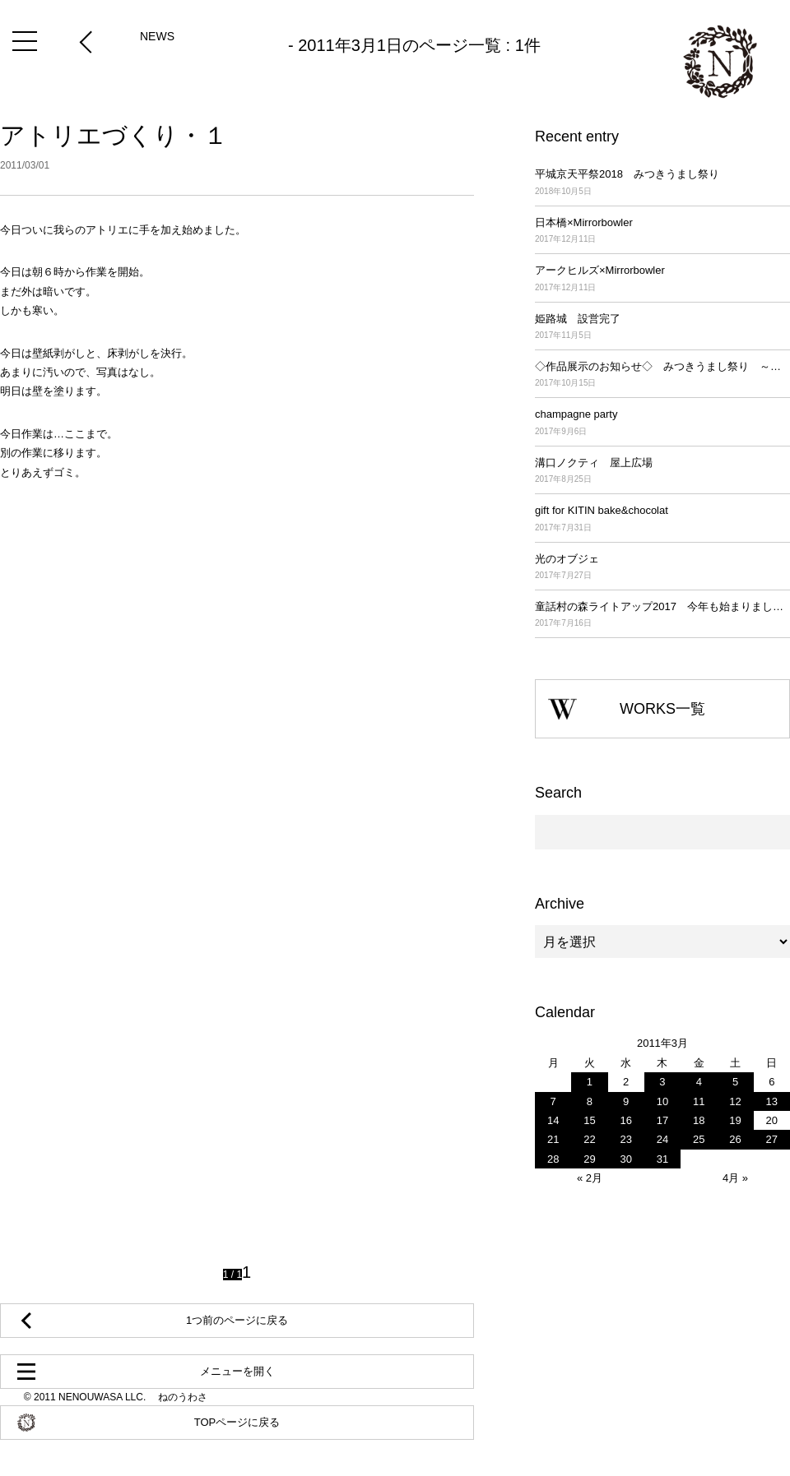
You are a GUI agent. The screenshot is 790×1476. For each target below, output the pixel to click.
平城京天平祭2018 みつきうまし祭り (662, 183)
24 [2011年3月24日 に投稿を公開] (662, 1139)
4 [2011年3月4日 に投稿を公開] (699, 1082)
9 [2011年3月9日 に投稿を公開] (626, 1101)
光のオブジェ (662, 568)
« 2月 (589, 1178)
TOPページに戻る (237, 1422)
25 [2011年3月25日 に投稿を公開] (698, 1139)
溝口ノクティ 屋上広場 (662, 471)
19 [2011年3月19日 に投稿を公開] (735, 1120)
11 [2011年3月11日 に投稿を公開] (698, 1101)
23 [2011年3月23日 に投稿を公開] (625, 1139)
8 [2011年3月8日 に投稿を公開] (589, 1101)
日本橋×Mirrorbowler (662, 231)
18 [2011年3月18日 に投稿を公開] (698, 1120)
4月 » (735, 1178)
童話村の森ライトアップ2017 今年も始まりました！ (662, 615)
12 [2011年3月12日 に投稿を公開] (735, 1101)
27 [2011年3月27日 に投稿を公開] (772, 1139)
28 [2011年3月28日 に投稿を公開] (553, 1159)
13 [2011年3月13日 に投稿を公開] (772, 1101)
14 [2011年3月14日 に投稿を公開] (553, 1120)
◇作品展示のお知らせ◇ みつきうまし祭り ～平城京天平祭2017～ (662, 375)
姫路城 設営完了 (662, 327)
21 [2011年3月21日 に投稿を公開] (553, 1139)
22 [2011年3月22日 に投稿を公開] (589, 1139)
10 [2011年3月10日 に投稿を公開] (662, 1101)
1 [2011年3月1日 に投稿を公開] (589, 1082)
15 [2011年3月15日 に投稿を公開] (589, 1120)
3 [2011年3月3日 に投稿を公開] (662, 1082)
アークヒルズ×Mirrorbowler (662, 279)
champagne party (662, 423)
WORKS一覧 (662, 709)
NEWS (157, 36)
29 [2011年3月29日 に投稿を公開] (589, 1159)
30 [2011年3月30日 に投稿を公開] (625, 1159)
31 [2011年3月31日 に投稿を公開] (662, 1159)
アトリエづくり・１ (237, 147)
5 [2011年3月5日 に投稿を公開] (735, 1082)
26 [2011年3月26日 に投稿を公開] (735, 1139)
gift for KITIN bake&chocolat (662, 519)
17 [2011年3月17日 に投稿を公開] (662, 1120)
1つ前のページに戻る (237, 1320)
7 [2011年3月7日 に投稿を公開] (553, 1101)
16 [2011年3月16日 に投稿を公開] (625, 1120)
